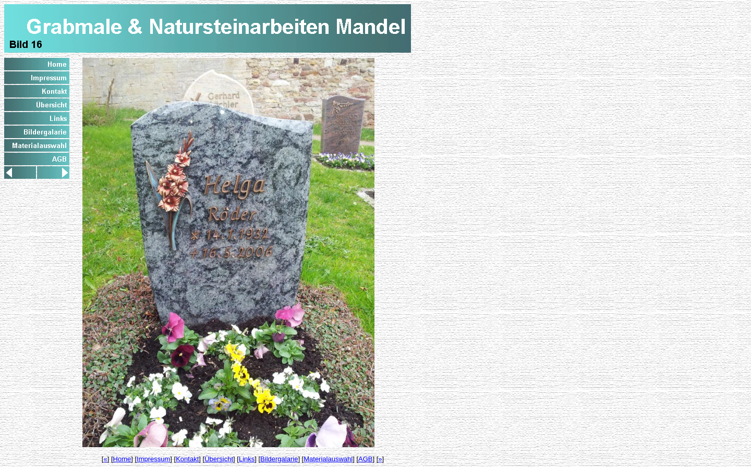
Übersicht (218, 459)
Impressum (153, 459)
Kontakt (187, 459)
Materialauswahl (328, 459)
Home (122, 459)
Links (247, 459)
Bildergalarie (279, 459)
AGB (365, 459)
